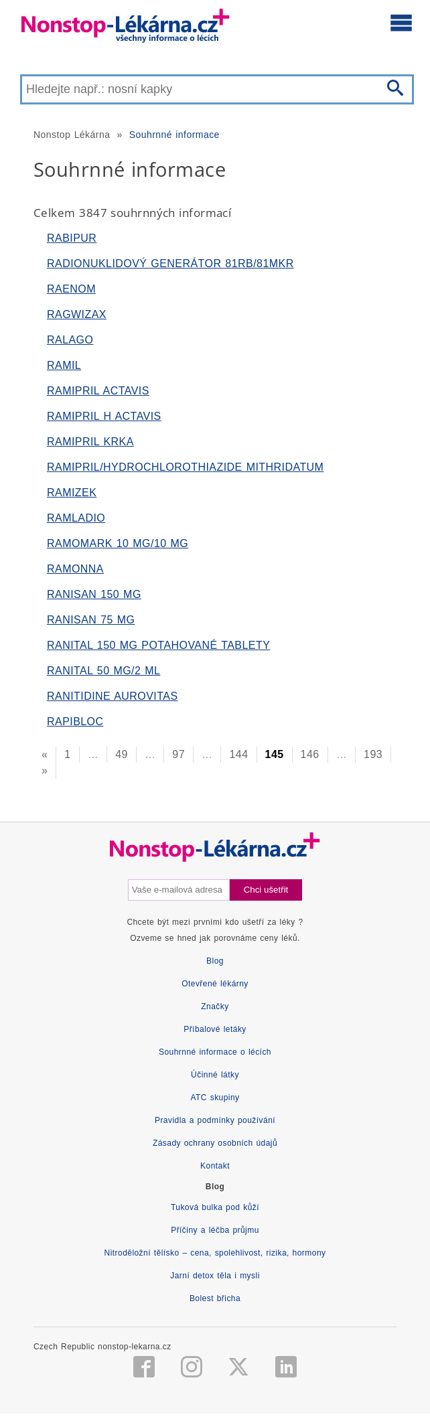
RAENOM (71, 289)
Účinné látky (215, 1074)
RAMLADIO (76, 518)
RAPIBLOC (75, 721)
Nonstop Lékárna (71, 134)
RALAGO (70, 340)
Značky (214, 1006)
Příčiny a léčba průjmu (215, 1230)
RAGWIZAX (76, 314)
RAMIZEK (71, 492)
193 (373, 754)
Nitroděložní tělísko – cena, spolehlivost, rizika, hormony (215, 1253)
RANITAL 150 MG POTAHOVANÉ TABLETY (158, 645)
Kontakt (215, 1166)
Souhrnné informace (174, 134)
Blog (215, 961)
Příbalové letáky (215, 1029)
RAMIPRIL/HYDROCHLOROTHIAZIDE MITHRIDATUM (185, 467)
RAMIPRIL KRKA (90, 441)
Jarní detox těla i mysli (215, 1275)
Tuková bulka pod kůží (215, 1207)
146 (310, 754)
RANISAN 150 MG (94, 594)
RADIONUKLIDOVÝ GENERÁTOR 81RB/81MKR (170, 263)
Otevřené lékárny (215, 983)
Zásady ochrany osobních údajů (215, 1143)
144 (238, 754)
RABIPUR (71, 238)
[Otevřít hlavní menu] (401, 22)
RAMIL (64, 365)
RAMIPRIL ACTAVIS (98, 390)
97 (178, 754)
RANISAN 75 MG (91, 619)
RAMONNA (75, 569)
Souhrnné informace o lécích (215, 1052)
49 (121, 754)
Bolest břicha (215, 1298)
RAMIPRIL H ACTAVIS (104, 416)
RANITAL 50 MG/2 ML (103, 670)
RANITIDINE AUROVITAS (112, 696)
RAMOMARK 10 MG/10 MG (117, 543)
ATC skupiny (214, 1097)
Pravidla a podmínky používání (215, 1120)
